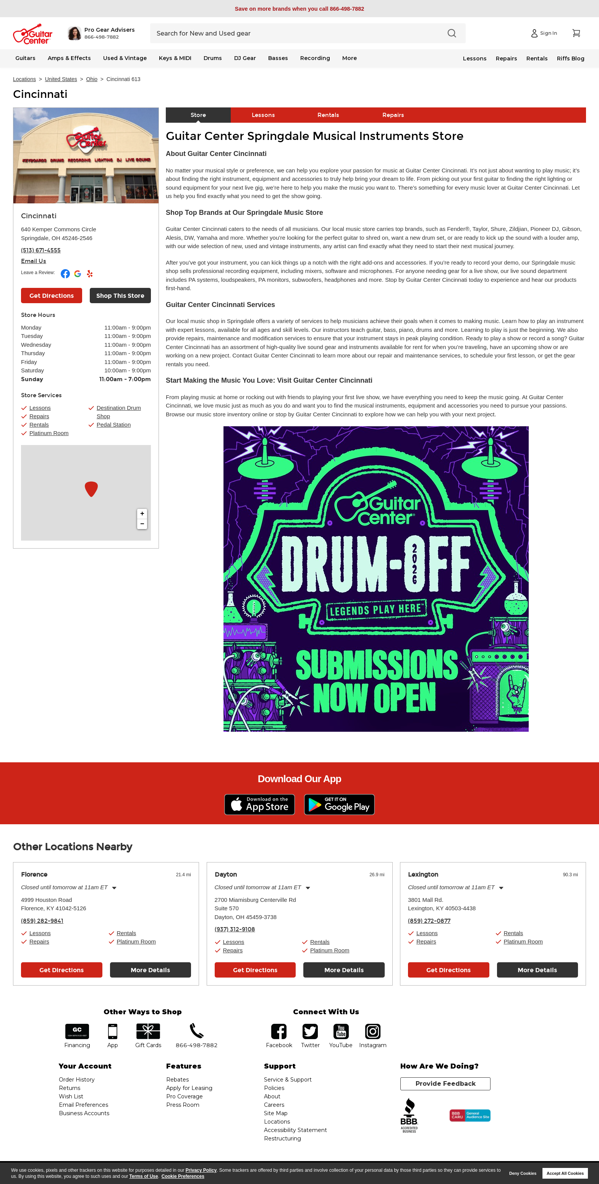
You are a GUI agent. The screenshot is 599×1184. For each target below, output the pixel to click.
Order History (77, 1079)
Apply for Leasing (189, 1088)
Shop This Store (120, 295)
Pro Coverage (184, 1096)
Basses (278, 58)
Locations (24, 79)
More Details (150, 970)
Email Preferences (83, 1104)
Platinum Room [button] (49, 433)
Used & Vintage (125, 58)
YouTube (341, 1026)
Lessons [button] (40, 407)
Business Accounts (84, 1113)
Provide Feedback (446, 1083)
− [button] (142, 524)
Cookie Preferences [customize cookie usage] (183, 1176)
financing (77, 1026)
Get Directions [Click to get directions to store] (51, 295)
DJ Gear (245, 58)
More (349, 58)
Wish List (71, 1096)
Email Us (33, 261)
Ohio (92, 79)
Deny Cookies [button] (522, 1173)
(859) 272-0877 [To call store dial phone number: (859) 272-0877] (429, 921)
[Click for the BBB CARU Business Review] (470, 1115)
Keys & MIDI (175, 58)
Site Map (276, 1113)
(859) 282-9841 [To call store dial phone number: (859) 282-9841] (42, 921)
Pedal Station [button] (114, 424)
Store (198, 115)
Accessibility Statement (295, 1130)
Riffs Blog (570, 58)
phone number (197, 1026)
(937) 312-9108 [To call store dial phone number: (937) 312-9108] (235, 929)
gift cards (148, 1026)
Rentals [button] (39, 424)
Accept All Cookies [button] (565, 1173)
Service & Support (288, 1079)
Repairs (506, 58)
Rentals (537, 58)
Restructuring (282, 1138)
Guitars (25, 58)
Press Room (182, 1104)
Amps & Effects (69, 58)
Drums (213, 58)
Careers (274, 1104)
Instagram (372, 1026)
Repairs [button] (39, 416)
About (272, 1096)
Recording (315, 58)
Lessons (475, 58)
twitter (310, 1026)
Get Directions (61, 970)
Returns (69, 1088)
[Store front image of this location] (86, 155)
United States (61, 79)
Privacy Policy (201, 1170)
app (112, 1026)
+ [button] (142, 513)
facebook (279, 1026)
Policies (274, 1088)
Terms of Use (144, 1176)
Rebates (177, 1079)
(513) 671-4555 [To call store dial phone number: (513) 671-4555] (41, 250)
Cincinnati (40, 94)
